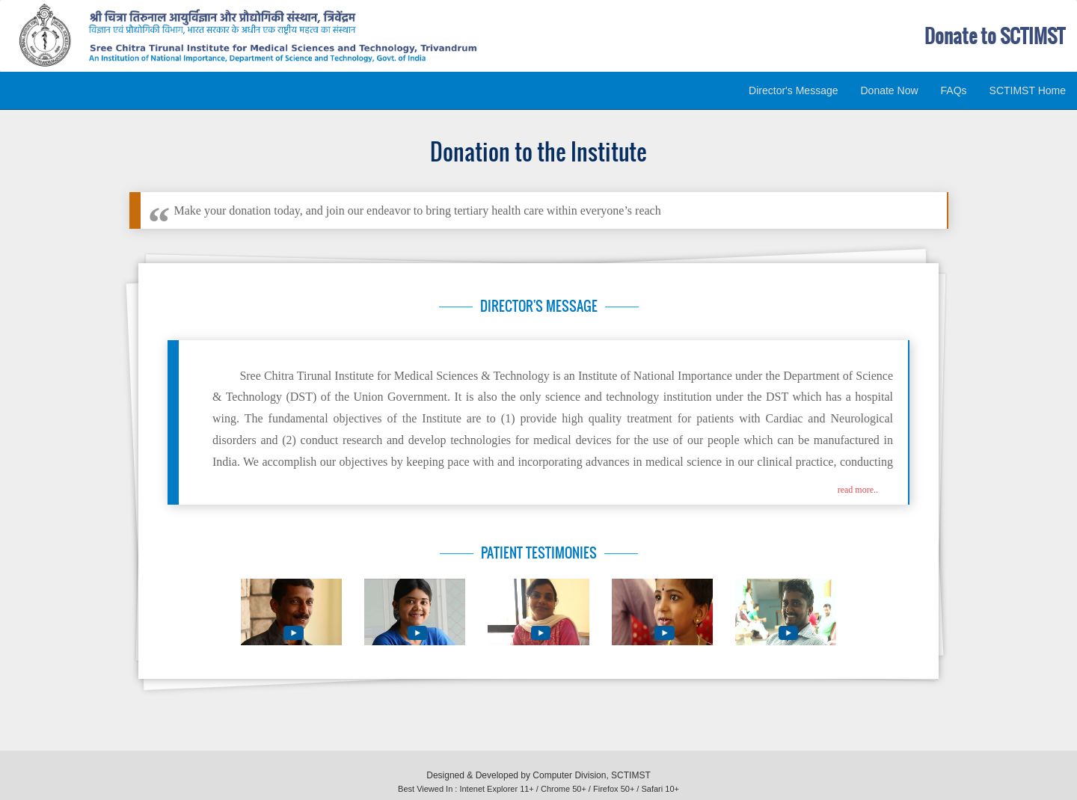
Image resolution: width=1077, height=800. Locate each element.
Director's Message (793, 90)
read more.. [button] (858, 489)
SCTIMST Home (1027, 90)
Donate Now (889, 90)
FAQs (954, 90)
